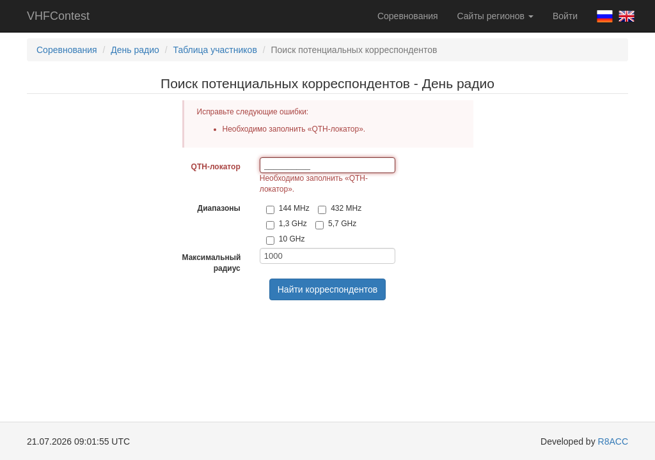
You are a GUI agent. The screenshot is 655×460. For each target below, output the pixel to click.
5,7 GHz (335, 224)
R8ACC (613, 441)
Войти (565, 16)
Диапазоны (219, 208)
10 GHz (285, 239)
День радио (135, 50)
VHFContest (58, 16)
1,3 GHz (286, 224)
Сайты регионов (495, 16)
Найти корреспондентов (328, 289)
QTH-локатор (216, 166)
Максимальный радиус (211, 263)
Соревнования (407, 16)
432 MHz (339, 209)
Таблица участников (215, 50)
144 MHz (288, 209)
